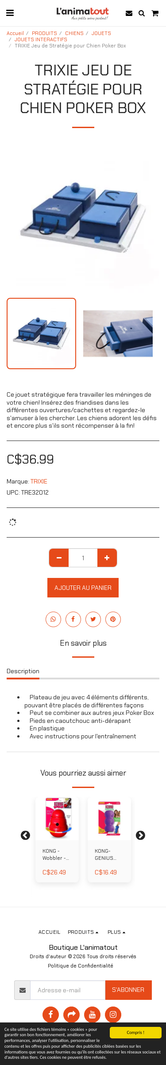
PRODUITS (44, 33)
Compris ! (136, 1032)
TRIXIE (39, 481)
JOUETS (101, 33)
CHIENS (74, 33)
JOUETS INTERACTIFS (41, 39)
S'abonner (128, 990)
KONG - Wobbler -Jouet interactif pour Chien (55, 855)
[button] (9, 13)
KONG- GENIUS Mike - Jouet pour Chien (108, 855)
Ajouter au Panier (83, 588)
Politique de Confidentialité (80, 966)
